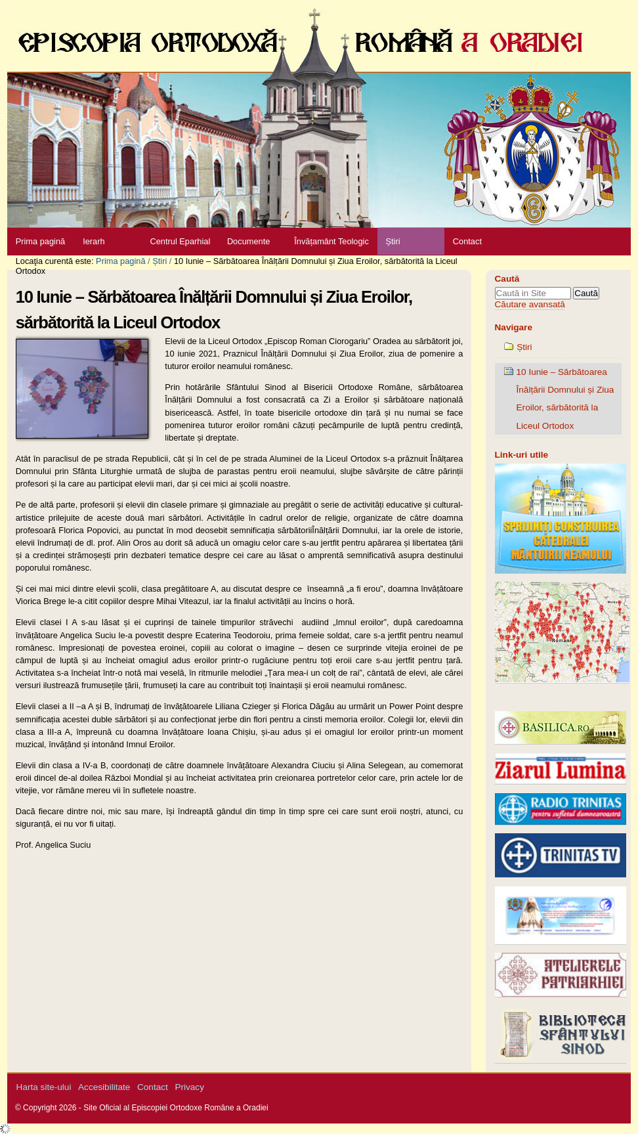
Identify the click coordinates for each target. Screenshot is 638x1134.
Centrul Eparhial (180, 241)
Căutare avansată (530, 304)
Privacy (189, 1087)
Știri (392, 241)
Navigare (513, 327)
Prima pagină (40, 241)
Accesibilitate (104, 1087)
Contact (467, 241)
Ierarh (93, 241)
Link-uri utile (522, 455)
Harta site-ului (44, 1087)
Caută (507, 279)
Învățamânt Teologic (331, 241)
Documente (248, 241)
